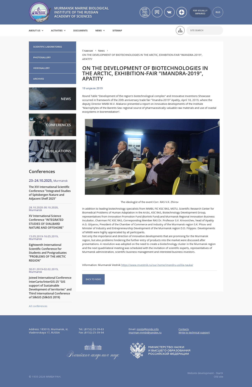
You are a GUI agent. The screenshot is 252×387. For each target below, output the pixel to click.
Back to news (93, 279)
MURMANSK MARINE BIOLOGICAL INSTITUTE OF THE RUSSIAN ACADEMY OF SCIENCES (81, 12)
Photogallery (42, 57)
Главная (87, 50)
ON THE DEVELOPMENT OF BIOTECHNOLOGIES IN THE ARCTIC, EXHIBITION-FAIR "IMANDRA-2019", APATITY (142, 57)
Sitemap (117, 30)
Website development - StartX (205, 373)
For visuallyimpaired (200, 12)
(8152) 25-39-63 (94, 329)
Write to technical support (194, 332)
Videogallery (41, 68)
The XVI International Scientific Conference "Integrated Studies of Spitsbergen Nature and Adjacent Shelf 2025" (50, 192)
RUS (218, 12)
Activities (56, 30)
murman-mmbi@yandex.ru (145, 332)
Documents (80, 30)
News (98, 30)
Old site (218, 376)
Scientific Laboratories (47, 46)
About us (34, 30)
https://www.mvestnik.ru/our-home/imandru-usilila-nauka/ (157, 265)
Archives (38, 78)
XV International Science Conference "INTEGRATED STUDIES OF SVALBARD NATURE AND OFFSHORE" (46, 222)
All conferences (38, 306)
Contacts (183, 329)
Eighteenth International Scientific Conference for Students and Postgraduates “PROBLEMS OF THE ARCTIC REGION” (48, 252)
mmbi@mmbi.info (148, 329)
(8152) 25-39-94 (94, 332)
